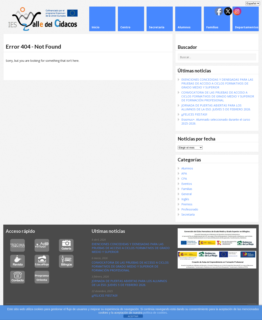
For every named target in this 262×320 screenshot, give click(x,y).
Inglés (185, 199)
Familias (186, 189)
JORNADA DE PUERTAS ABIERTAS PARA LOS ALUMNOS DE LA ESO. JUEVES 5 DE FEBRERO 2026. (216, 107)
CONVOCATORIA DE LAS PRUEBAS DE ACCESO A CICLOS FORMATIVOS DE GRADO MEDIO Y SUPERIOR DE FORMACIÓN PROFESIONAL (217, 96)
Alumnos (187, 168)
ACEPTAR (133, 316)
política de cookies (154, 312)
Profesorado (189, 209)
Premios (186, 204)
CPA (184, 179)
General (186, 194)
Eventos (186, 184)
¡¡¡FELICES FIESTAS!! (194, 114)
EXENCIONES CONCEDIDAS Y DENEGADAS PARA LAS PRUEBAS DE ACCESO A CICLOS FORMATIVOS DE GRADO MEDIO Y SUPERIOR (217, 83)
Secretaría (188, 214)
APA (184, 173)
